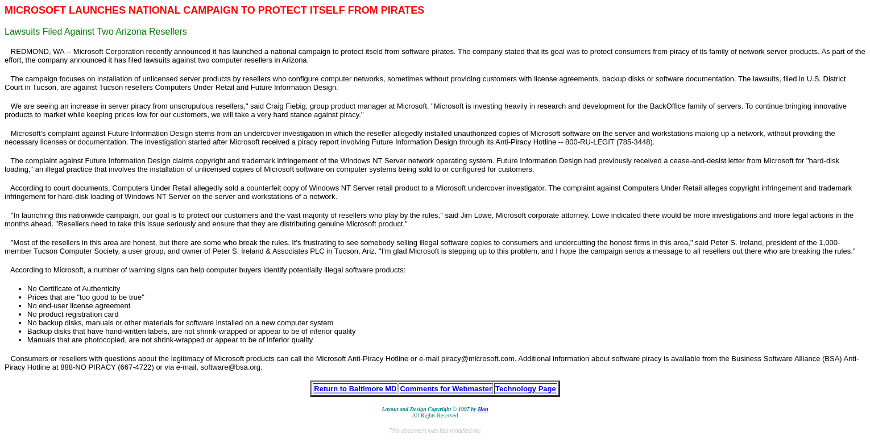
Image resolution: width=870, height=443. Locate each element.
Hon (483, 409)
